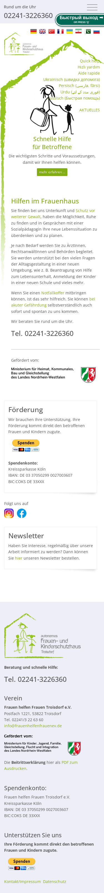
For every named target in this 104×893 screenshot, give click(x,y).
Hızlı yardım (89, 67)
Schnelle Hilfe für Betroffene (52, 143)
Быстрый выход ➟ (81, 17)
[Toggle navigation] (92, 7)
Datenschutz (54, 881)
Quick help (90, 60)
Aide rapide (89, 73)
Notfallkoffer (52, 292)
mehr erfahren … (52, 172)
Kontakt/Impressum (22, 881)
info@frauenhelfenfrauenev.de (33, 725)
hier (18, 558)
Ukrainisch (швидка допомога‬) (71, 79)
